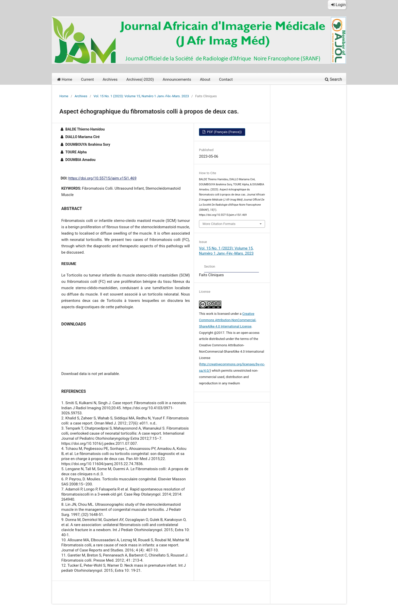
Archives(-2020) (140, 79)
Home (64, 79)
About (205, 79)
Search (333, 79)
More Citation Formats (219, 224)
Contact (226, 79)
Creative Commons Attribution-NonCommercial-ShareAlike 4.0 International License (227, 320)
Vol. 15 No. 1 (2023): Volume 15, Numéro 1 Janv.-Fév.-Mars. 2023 (141, 96)
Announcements (177, 79)
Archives (110, 79)
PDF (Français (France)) (224, 132)
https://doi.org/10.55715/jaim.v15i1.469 (102, 178)
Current (87, 79)
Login (338, 4)
